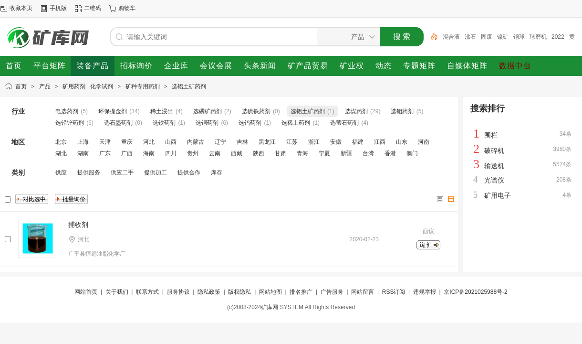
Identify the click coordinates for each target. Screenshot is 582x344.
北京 (61, 142)
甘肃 (280, 153)
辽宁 (220, 142)
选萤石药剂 (344, 122)
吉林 (242, 142)
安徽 (336, 142)
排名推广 (301, 292)
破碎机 (494, 150)
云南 (214, 153)
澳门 (412, 153)
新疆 (346, 153)
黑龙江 (267, 142)
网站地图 (270, 292)
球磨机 (538, 36)
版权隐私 (239, 292)
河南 (423, 142)
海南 (149, 153)
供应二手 (122, 172)
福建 (358, 142)
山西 (171, 142)
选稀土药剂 (295, 122)
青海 (302, 153)
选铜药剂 (207, 122)
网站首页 (85, 292)
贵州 (192, 153)
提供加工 (155, 172)
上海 (83, 142)
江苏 (292, 142)
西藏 (236, 153)
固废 (486, 36)
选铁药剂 (164, 122)
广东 (105, 153)
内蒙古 (195, 142)
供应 (61, 172)
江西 (379, 142)
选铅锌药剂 (69, 122)
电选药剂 (66, 111)
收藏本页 (21, 8)
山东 (401, 142)
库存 (216, 172)
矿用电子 (497, 195)
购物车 (126, 8)
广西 (127, 153)
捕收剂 (78, 224)
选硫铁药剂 (256, 111)
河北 (149, 142)
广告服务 (332, 292)
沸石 (470, 36)
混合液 (451, 36)
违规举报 (424, 292)
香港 (390, 153)
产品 (45, 86)
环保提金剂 (112, 111)
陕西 (258, 153)
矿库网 (269, 307)
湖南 (83, 153)
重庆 (127, 142)
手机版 (58, 8)
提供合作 (188, 172)
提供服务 (88, 172)
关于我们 (116, 292)
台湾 (368, 153)
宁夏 (324, 153)
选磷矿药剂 (207, 111)
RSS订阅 (393, 292)
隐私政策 (208, 292)
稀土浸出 (161, 111)
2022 (557, 36)
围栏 (491, 135)
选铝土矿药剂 (189, 86)
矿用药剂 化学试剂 (87, 86)
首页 (21, 86)
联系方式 (147, 292)
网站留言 (362, 292)
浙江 (314, 142)
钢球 (519, 36)
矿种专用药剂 (142, 86)
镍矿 (503, 36)
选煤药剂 (356, 111)
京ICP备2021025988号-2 (475, 292)
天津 (105, 142)
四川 (171, 153)
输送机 (494, 166)
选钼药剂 (402, 111)
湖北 (61, 153)
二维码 (92, 8)
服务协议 (178, 292)
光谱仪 (494, 180)
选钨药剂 (250, 122)
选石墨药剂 (118, 122)
